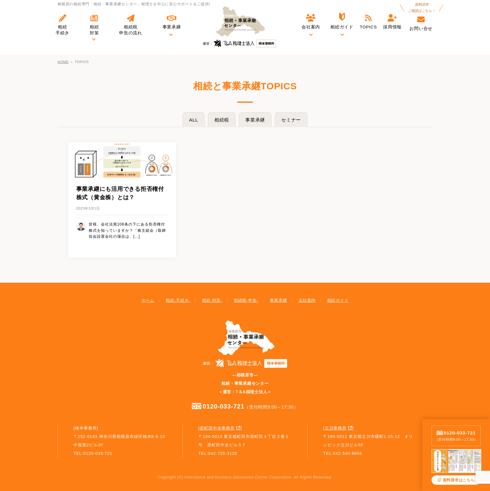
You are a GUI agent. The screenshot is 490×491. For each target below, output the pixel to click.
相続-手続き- (178, 300)
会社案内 (307, 300)
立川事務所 (336, 428)
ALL (193, 119)
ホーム (148, 300)
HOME (63, 62)
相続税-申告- (246, 300)
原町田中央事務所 (217, 428)
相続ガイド (338, 300)
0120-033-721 (245, 406)
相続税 (221, 119)
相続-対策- (212, 300)
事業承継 (255, 119)
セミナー (291, 119)
